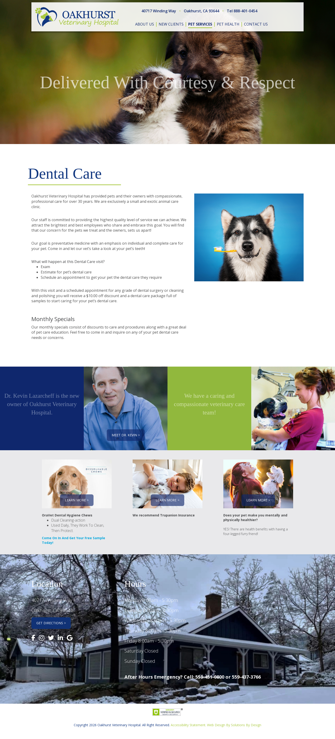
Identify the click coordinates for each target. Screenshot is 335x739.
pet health (228, 24)
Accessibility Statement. (188, 725)
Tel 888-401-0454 (242, 10)
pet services (200, 24)
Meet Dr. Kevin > (126, 435)
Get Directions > (51, 623)
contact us (256, 24)
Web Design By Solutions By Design (234, 725)
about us (144, 24)
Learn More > (77, 500)
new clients (171, 24)
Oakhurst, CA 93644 (201, 10)
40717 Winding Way (158, 10)
